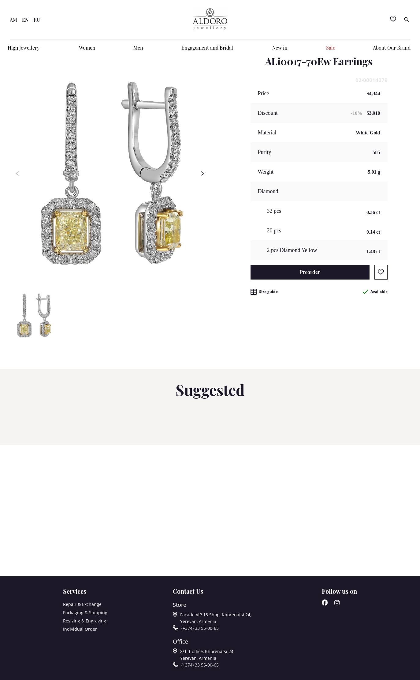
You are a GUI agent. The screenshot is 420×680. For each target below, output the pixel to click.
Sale (330, 47)
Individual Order (80, 629)
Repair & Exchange (82, 604)
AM (13, 20)
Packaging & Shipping (85, 612)
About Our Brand (392, 47)
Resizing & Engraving (84, 621)
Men (138, 47)
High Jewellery (23, 47)
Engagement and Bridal (207, 47)
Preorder (310, 272)
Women (87, 47)
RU (37, 20)
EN (25, 20)
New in (280, 47)
